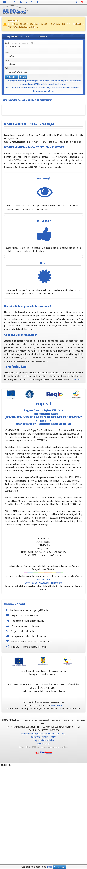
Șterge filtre (11, 77)
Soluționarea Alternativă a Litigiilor (43, 736)
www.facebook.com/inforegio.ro (50, 582)
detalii (49, 867)
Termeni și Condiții (43, 743)
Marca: (7, 60)
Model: (7, 68)
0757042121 (42, 147)
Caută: (19, 43)
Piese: (7, 52)
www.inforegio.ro (31, 582)
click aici (77, 379)
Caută (23, 77)
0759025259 (58, 147)
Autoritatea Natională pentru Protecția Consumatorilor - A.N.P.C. (43, 733)
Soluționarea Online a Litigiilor (43, 740)
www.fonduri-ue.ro (43, 579)
